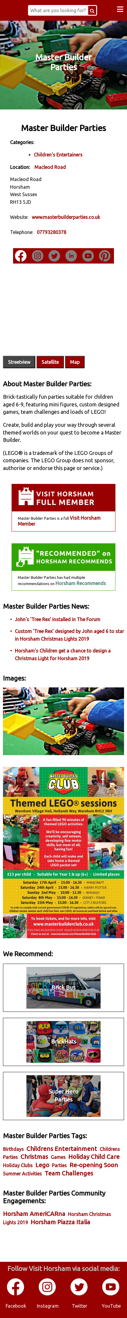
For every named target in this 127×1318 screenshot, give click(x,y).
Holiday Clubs (18, 1165)
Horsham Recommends (80, 583)
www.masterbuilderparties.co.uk (66, 217)
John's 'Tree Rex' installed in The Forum (57, 619)
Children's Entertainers (58, 154)
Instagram (48, 1306)
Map (75, 362)
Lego (42, 1165)
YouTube (111, 1306)
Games (58, 1157)
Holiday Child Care (94, 1156)
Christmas (34, 1156)
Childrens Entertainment (61, 1148)
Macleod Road (50, 167)
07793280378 (51, 232)
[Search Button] (92, 10)
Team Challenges (69, 1173)
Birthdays (13, 1149)
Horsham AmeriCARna (34, 1213)
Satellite (50, 362)
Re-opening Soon (93, 1165)
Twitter (79, 1306)
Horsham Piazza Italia (60, 1222)
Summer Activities (22, 1173)
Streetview (19, 362)
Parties (59, 1165)
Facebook (16, 1306)
